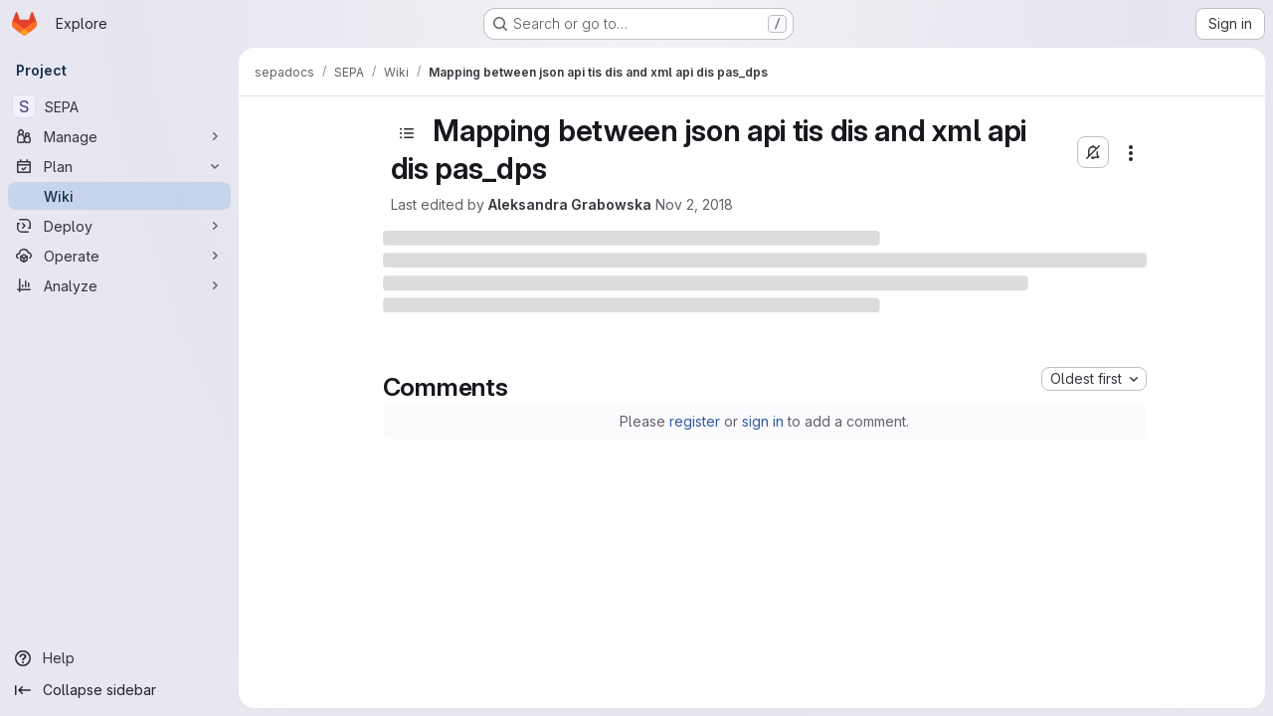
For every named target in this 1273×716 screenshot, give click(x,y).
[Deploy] (119, 226)
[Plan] (119, 166)
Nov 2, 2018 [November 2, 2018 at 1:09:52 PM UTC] (694, 204)
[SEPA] (119, 106)
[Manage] (119, 136)
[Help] (119, 658)
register (694, 421)
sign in (763, 421)
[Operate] (119, 255)
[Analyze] (119, 285)
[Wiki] (119, 196)
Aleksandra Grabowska (569, 204)
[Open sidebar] (407, 133)
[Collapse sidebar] (119, 690)
